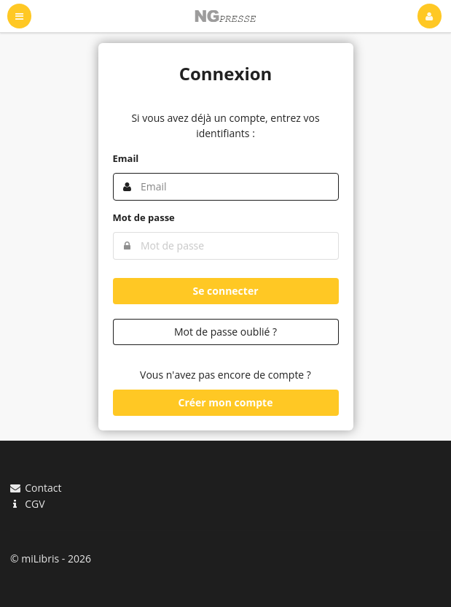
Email (126, 158)
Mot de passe (144, 217)
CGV (27, 503)
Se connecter (225, 291)
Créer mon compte (226, 402)
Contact (35, 488)
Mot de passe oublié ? (225, 332)
